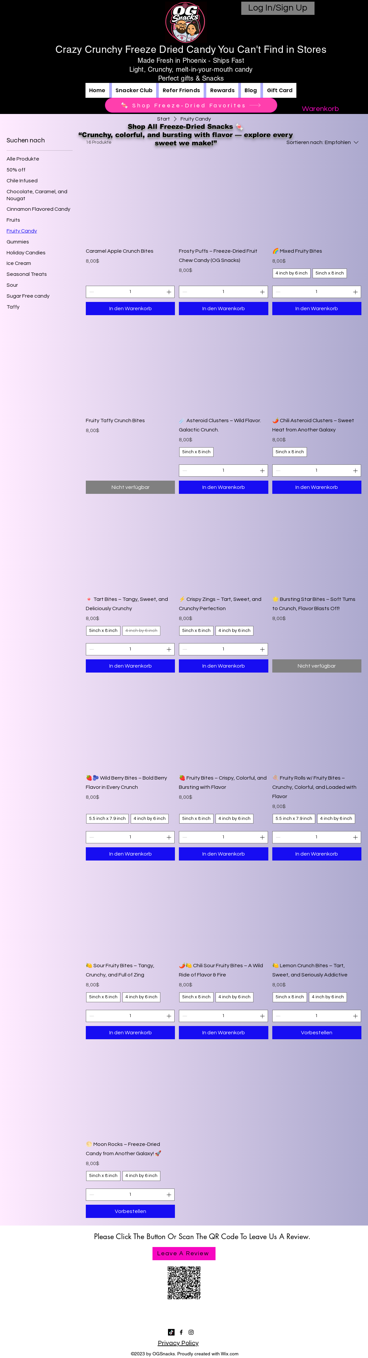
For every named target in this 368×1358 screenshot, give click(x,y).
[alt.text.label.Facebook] (181, 1332)
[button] (321, 108)
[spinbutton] (130, 292)
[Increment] (169, 292)
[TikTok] (171, 1332)
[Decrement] (91, 292)
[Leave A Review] (184, 1253)
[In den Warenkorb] (130, 308)
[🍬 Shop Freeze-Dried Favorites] (191, 105)
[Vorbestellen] (316, 1032)
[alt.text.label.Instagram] (191, 1332)
